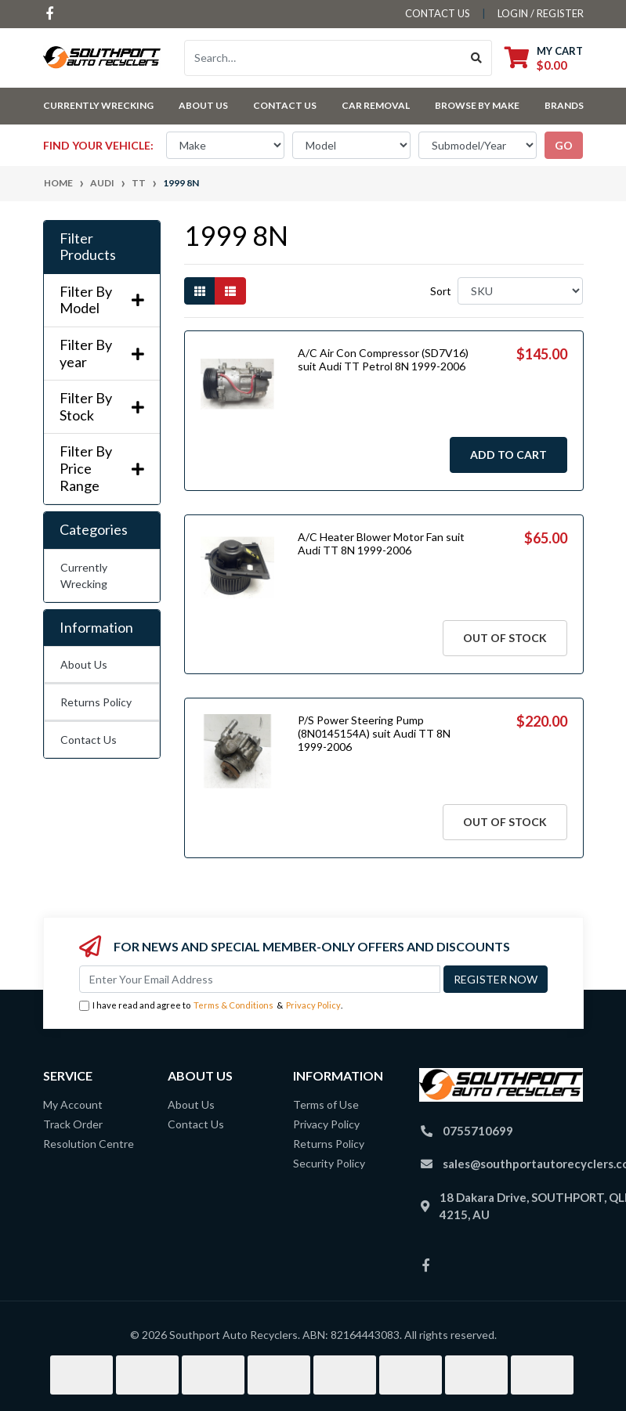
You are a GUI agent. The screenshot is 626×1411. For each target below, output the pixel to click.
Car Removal (376, 105)
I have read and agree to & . (210, 1005)
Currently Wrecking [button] (98, 105)
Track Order (73, 1124)
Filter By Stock (102, 407)
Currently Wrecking (83, 575)
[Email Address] (259, 979)
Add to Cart (508, 454)
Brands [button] (564, 105)
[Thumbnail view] (199, 291)
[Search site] (476, 58)
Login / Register (541, 13)
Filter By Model (102, 300)
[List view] (230, 291)
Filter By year (102, 353)
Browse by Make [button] (477, 105)
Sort (440, 291)
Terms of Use (326, 1104)
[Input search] (323, 58)
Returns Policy (96, 702)
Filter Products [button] (88, 247)
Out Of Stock (505, 637)
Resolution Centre (88, 1143)
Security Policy (329, 1163)
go (564, 145)
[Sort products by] (521, 291)
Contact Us (285, 105)
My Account (73, 1104)
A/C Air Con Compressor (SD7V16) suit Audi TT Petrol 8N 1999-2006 (383, 359)
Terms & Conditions (233, 1005)
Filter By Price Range (102, 468)
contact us (437, 13)
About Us (203, 105)
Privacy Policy (313, 1005)
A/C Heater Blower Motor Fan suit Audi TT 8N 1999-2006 (381, 543)
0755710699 (478, 1131)
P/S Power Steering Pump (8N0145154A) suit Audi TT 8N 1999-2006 (374, 733)
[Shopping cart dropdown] (544, 57)
